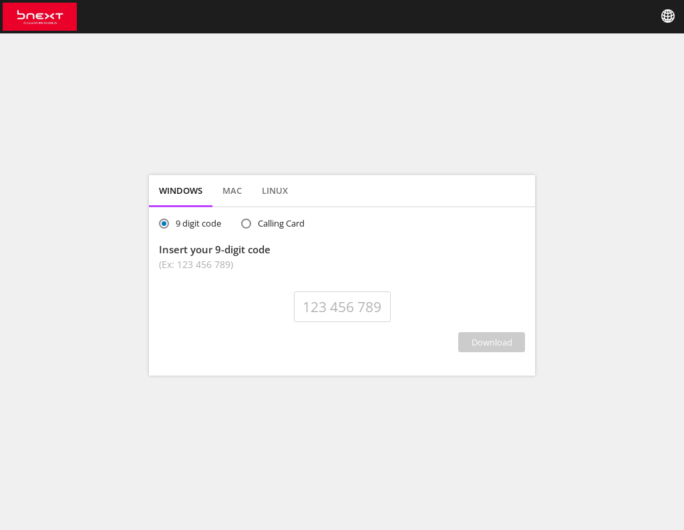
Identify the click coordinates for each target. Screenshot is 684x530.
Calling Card (281, 223)
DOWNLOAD (492, 342)
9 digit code (198, 223)
